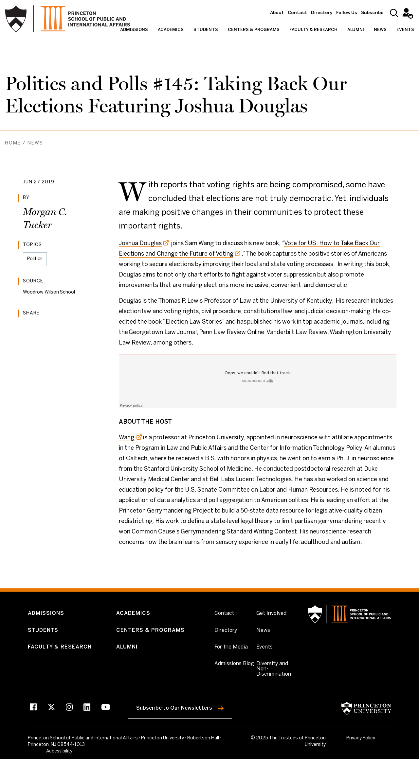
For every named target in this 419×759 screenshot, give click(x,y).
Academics (171, 30)
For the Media (231, 647)
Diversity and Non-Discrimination (277, 669)
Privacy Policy (346, 738)
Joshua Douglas (140, 243)
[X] (51, 708)
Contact (297, 13)
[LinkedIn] (86, 708)
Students (205, 30)
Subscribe (372, 13)
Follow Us (346, 13)
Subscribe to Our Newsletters (185, 707)
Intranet (407, 12)
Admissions (134, 30)
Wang (127, 438)
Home (13, 143)
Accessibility (378, 739)
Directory (321, 13)
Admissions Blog (234, 664)
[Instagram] (69, 708)
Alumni (355, 30)
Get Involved (271, 613)
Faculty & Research (313, 30)
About (277, 13)
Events (405, 30)
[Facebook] (33, 708)
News (380, 30)
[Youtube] (105, 708)
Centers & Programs (254, 30)
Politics (35, 259)
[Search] (394, 13)
